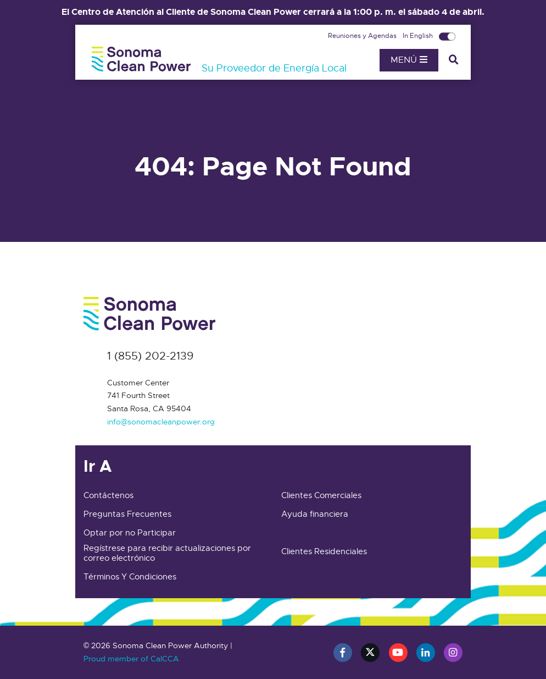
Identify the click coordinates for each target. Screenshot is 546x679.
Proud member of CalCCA (131, 659)
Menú (409, 59)
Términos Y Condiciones (129, 577)
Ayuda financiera (314, 514)
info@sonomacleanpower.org (161, 422)
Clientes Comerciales (321, 495)
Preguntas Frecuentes (127, 514)
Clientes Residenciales (324, 551)
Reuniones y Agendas (363, 35)
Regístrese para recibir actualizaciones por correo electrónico (167, 553)
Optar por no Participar (129, 533)
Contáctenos (108, 495)
